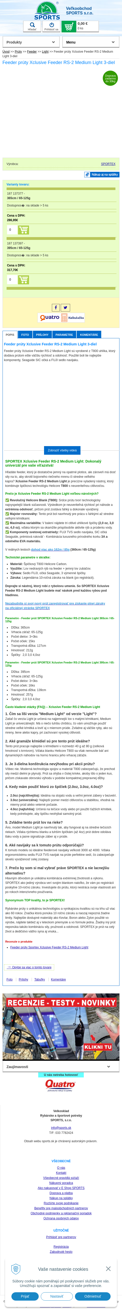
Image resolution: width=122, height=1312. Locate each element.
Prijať (25, 1296)
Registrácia (61, 1246)
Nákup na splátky (61, 1198)
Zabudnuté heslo (61, 1252)
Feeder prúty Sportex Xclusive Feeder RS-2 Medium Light (49, 947)
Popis (10, 334)
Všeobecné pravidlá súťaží (61, 1178)
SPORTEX (108, 164)
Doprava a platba (61, 1193)
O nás (61, 1168)
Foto (25, 334)
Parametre (64, 334)
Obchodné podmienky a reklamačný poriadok (61, 1213)
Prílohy (42, 334)
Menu (71, 42)
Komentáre (89, 334)
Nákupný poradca (61, 1183)
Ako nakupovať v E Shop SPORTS (61, 1188)
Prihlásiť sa (51, 26)
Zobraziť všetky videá (62, 450)
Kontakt (61, 1173)
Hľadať (32, 26)
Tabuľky (39, 979)
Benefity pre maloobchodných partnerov (61, 1208)
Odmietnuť (93, 1296)
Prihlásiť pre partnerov (61, 1237)
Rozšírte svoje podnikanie (61, 1203)
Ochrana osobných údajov (61, 1218)
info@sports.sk (61, 1128)
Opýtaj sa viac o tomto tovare (29, 966)
